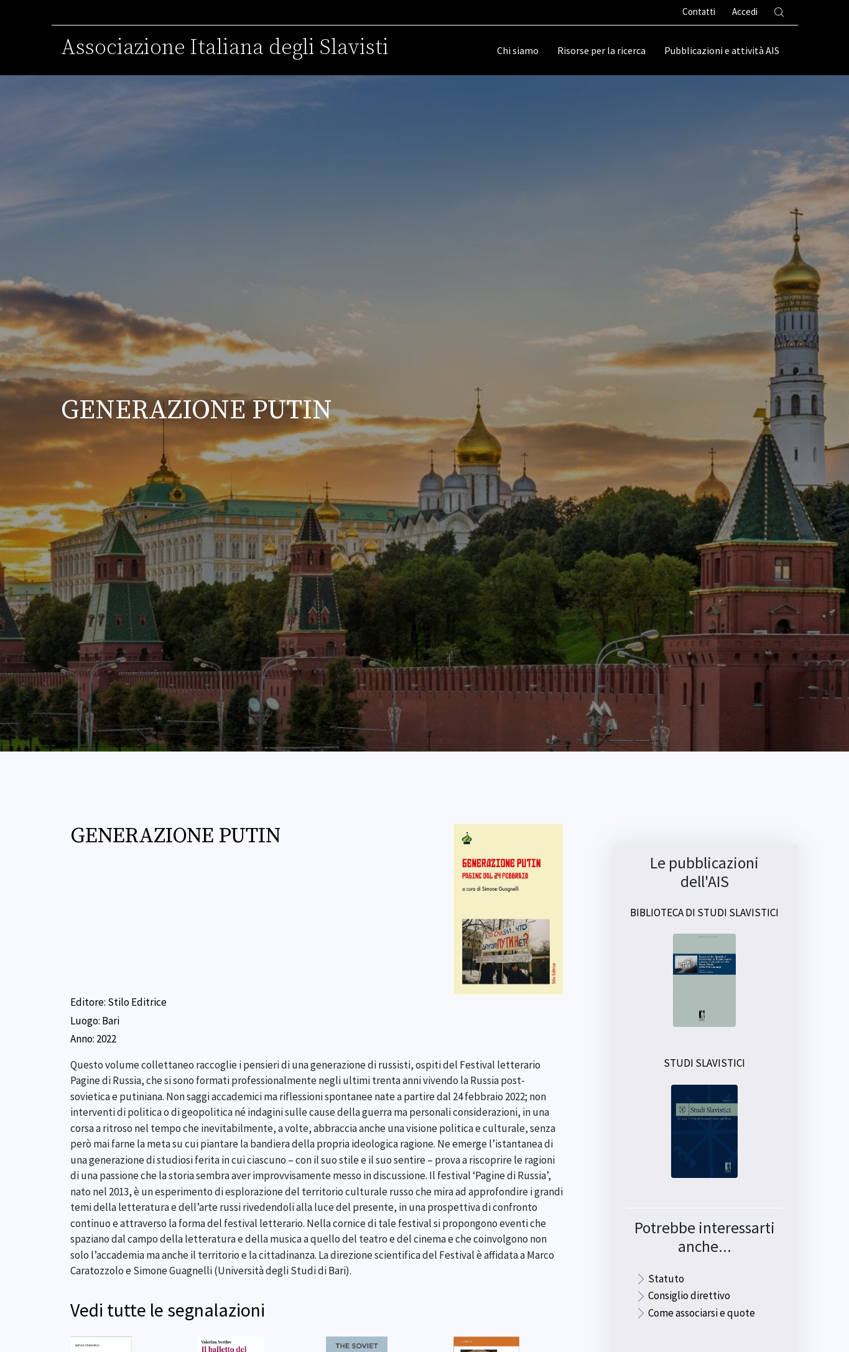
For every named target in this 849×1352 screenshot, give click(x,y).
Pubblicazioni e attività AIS (721, 50)
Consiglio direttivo (689, 1295)
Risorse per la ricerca (601, 50)
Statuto (666, 1278)
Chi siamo (518, 50)
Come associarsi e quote (701, 1313)
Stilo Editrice (137, 1002)
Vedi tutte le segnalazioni (167, 1310)
